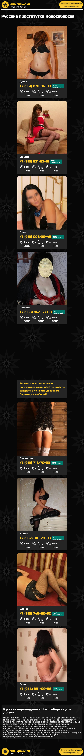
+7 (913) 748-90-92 (42, 614)
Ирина (24, 533)
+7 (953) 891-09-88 (42, 689)
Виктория (26, 458)
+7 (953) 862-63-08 (42, 312)
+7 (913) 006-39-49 (42, 237)
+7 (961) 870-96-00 (42, 86)
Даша (23, 81)
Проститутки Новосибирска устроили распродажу (71, 4)
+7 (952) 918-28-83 (42, 538)
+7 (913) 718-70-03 (41, 463)
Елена (24, 609)
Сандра (24, 156)
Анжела (25, 307)
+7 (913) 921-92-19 (41, 162)
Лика (23, 232)
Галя (23, 684)
